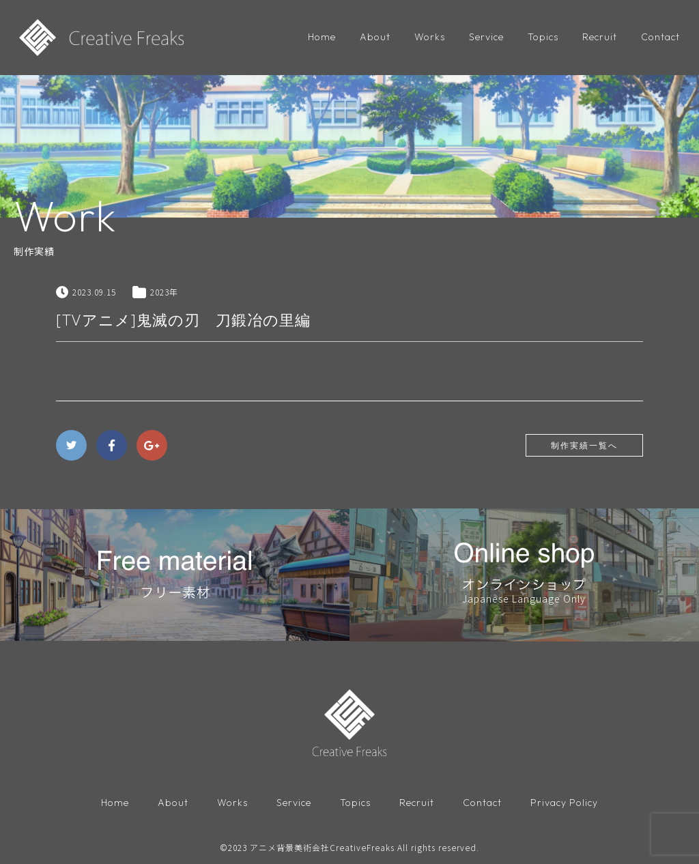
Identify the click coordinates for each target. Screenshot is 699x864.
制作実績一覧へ (584, 445)
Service (486, 37)
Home (322, 37)
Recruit (599, 37)
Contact (660, 37)
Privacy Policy (564, 802)
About (375, 37)
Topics (543, 37)
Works (429, 37)
